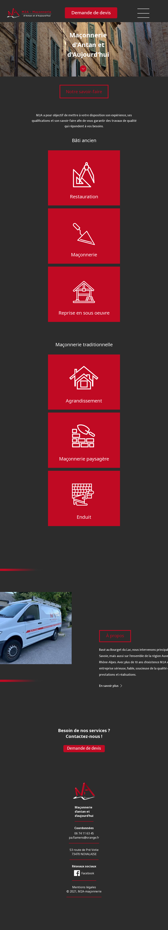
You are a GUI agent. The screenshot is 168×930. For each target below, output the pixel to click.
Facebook (87, 883)
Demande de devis (91, 12)
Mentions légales (84, 897)
